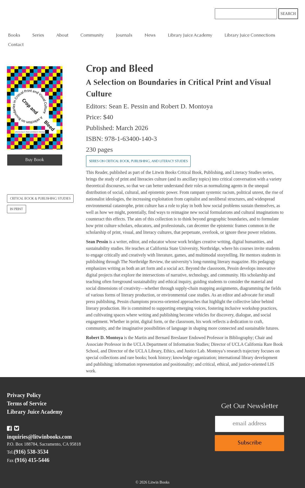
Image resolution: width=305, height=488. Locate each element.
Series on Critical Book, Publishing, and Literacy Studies (138, 161)
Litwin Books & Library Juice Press (91, 15)
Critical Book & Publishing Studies (40, 198)
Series (38, 35)
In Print (16, 209)
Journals (124, 35)
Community (92, 35)
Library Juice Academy (190, 35)
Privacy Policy (24, 395)
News (150, 35)
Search (288, 14)
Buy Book (34, 160)
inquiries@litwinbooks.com (39, 437)
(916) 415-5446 (32, 460)
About (62, 35)
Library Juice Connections (250, 35)
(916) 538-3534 (31, 452)
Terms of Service (27, 403)
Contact (16, 45)
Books (14, 35)
